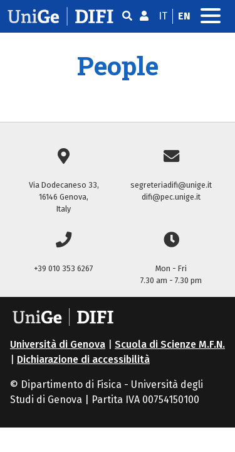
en (184, 16)
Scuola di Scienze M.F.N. (170, 344)
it (163, 16)
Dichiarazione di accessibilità (83, 359)
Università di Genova (57, 344)
